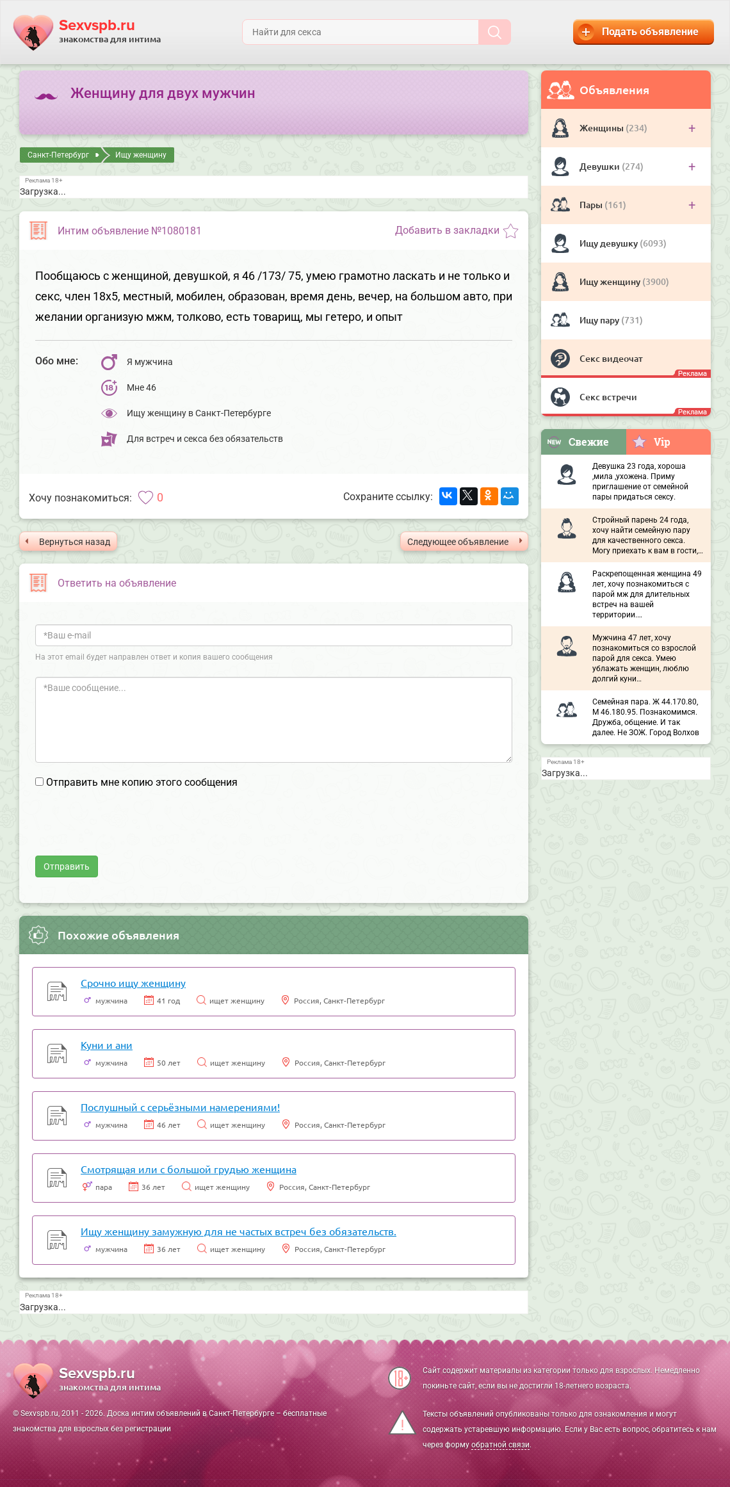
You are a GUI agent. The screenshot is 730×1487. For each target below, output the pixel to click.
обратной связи (500, 1444)
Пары (592, 205)
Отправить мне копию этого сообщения (142, 782)
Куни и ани (107, 1044)
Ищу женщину (611, 281)
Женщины (603, 128)
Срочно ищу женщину (133, 982)
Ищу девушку (610, 243)
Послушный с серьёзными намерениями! (180, 1106)
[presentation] (132, 831)
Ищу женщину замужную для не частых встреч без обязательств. (238, 1230)
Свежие (577, 441)
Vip (650, 441)
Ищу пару (600, 320)
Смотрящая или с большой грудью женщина (188, 1168)
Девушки (601, 166)
